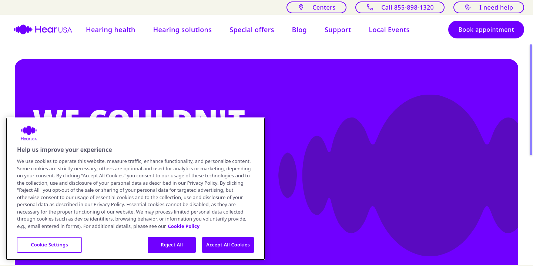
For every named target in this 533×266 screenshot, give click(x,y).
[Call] (399, 7)
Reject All (172, 244)
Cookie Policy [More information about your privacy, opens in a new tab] (184, 226)
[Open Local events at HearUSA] (389, 29)
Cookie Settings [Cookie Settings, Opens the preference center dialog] (49, 244)
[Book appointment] (486, 29)
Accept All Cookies (228, 244)
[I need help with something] (488, 7)
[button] (110, 29)
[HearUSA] (38, 30)
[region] (135, 188)
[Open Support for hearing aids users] (338, 29)
